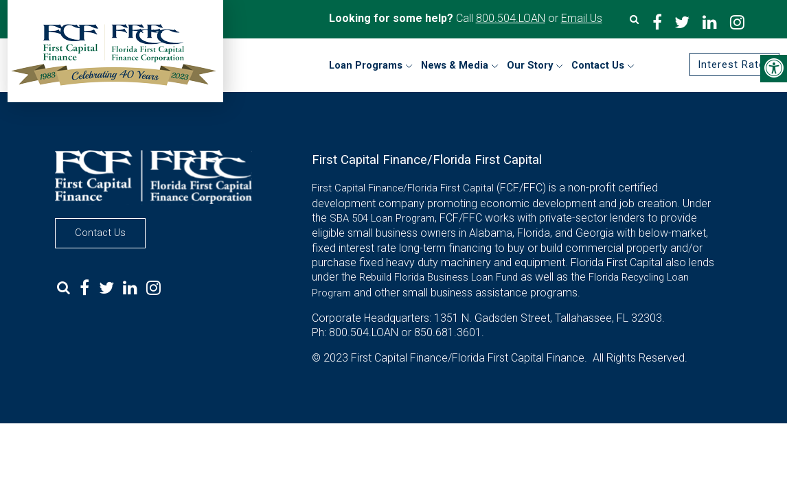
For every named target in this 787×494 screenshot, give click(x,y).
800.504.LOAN (510, 18)
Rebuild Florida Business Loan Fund (438, 277)
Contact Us (100, 232)
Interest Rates (734, 64)
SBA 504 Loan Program (382, 218)
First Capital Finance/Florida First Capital (403, 188)
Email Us (581, 18)
